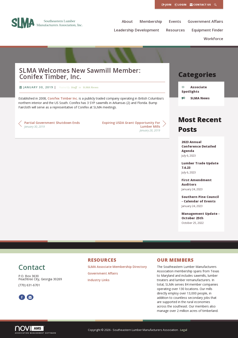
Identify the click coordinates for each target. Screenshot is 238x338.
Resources (175, 30)
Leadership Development (136, 30)
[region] (133, 128)
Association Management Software (35, 330)
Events (175, 21)
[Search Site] (215, 4)
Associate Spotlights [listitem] (194, 89)
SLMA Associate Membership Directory (118, 267)
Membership (150, 21)
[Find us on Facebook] (21, 297)
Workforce (213, 38)
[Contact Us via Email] (30, 297)
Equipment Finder (207, 30)
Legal (183, 330)
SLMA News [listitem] (196, 98)
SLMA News (91, 89)
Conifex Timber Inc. (63, 100)
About (127, 21)
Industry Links (98, 280)
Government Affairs (205, 21)
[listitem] (201, 149)
